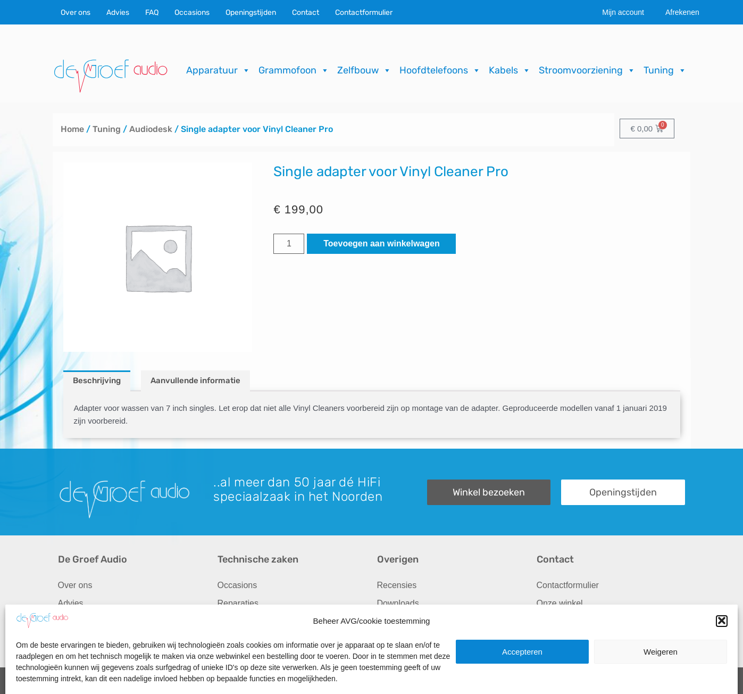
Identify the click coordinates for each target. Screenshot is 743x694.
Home (72, 129)
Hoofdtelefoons (440, 70)
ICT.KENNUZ (663, 680)
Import (229, 621)
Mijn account (623, 12)
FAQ (151, 12)
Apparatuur (218, 70)
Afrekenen (682, 12)
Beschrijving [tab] (97, 380)
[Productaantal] (288, 244)
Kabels (510, 70)
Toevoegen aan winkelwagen (381, 243)
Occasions (192, 12)
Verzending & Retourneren (427, 621)
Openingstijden (251, 12)
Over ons (75, 12)
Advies (117, 12)
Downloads (398, 603)
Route (548, 639)
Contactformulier (364, 12)
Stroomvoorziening (587, 70)
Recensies (397, 585)
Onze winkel (560, 603)
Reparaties (238, 603)
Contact (305, 12)
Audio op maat (85, 621)
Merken (72, 639)
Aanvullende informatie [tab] (195, 380)
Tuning (665, 70)
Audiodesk (150, 129)
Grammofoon (293, 70)
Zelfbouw (364, 70)
